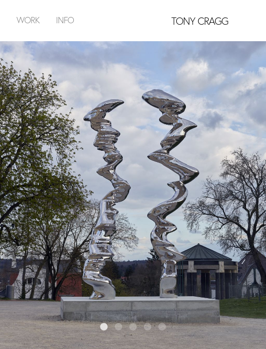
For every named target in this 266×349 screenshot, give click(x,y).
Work (28, 20)
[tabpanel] (133, 195)
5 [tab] (162, 327)
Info (65, 20)
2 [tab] (118, 327)
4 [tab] (147, 327)
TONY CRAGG (199, 21)
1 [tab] (104, 327)
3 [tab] (133, 327)
